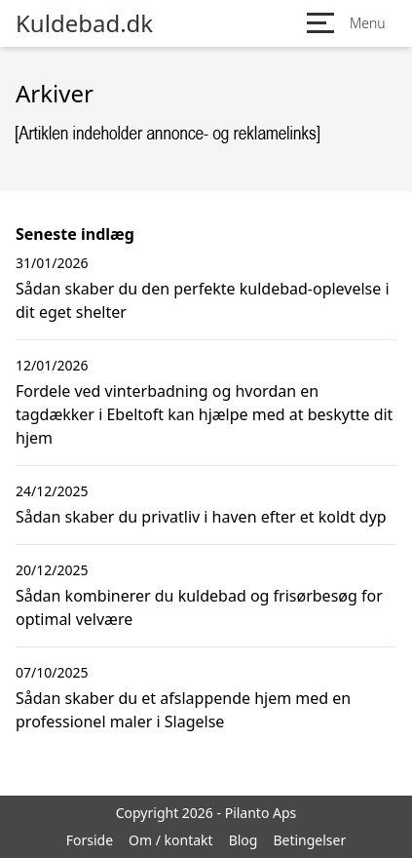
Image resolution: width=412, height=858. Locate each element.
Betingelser (309, 840)
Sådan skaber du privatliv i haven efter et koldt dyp (201, 516)
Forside (89, 840)
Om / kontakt (171, 840)
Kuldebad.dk (84, 23)
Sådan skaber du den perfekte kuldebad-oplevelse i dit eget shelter (203, 300)
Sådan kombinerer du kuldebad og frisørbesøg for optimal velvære (199, 607)
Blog (243, 840)
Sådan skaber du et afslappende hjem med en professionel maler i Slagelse (183, 709)
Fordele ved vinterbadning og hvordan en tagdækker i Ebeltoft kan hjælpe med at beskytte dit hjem (204, 414)
